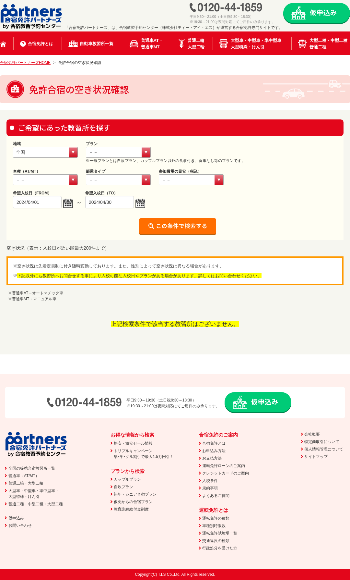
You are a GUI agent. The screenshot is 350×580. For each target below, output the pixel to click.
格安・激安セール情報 (133, 443)
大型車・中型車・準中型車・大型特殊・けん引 (33, 493)
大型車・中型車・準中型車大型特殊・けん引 (256, 43)
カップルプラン (127, 479)
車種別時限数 (214, 526)
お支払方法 (212, 458)
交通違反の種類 (215, 540)
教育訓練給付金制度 (131, 509)
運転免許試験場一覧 (219, 533)
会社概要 (312, 434)
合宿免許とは (40, 43)
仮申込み (16, 518)
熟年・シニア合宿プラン (135, 494)
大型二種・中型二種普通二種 (328, 43)
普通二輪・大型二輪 (25, 483)
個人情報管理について (323, 449)
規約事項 (210, 488)
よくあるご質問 (215, 495)
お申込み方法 (214, 451)
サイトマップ (316, 456)
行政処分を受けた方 (219, 548)
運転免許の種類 (215, 518)
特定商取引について (321, 441)
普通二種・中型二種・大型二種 (35, 504)
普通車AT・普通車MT (152, 43)
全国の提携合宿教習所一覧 (31, 468)
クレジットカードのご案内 (225, 473)
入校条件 (210, 480)
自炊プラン (123, 487)
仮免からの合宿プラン (133, 502)
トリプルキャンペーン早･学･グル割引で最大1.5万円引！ (144, 454)
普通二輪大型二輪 (196, 43)
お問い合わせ (20, 525)
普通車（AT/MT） (23, 476)
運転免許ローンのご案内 (223, 465)
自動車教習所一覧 (96, 43)
